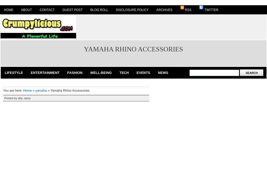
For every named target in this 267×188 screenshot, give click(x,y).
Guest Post (72, 10)
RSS (185, 8)
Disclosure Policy (132, 10)
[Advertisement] (171, 26)
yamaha (41, 90)
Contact (47, 10)
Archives (164, 10)
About (26, 10)
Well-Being (101, 73)
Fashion (74, 73)
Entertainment (45, 73)
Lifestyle (14, 73)
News (163, 73)
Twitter (208, 8)
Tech (124, 73)
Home (8, 10)
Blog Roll (99, 10)
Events (143, 73)
